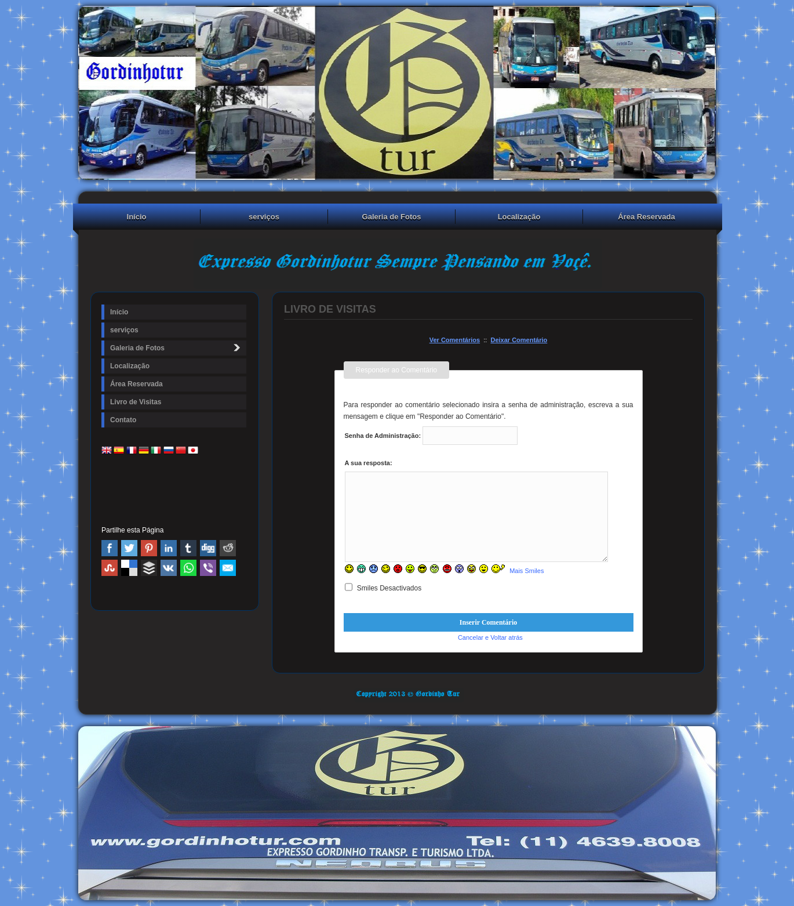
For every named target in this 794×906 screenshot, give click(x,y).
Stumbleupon (109, 568)
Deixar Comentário (518, 339)
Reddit (228, 548)
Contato (123, 420)
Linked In (169, 548)
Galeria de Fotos (391, 216)
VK (169, 568)
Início (137, 216)
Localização (519, 216)
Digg (208, 548)
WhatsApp (188, 568)
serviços (264, 216)
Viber (208, 568)
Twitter (129, 548)
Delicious (129, 568)
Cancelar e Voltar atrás (490, 637)
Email (228, 568)
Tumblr (188, 548)
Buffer (149, 568)
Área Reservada (646, 216)
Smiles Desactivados (383, 588)
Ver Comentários (454, 339)
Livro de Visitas (135, 402)
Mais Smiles (526, 570)
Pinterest (149, 548)
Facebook (109, 548)
